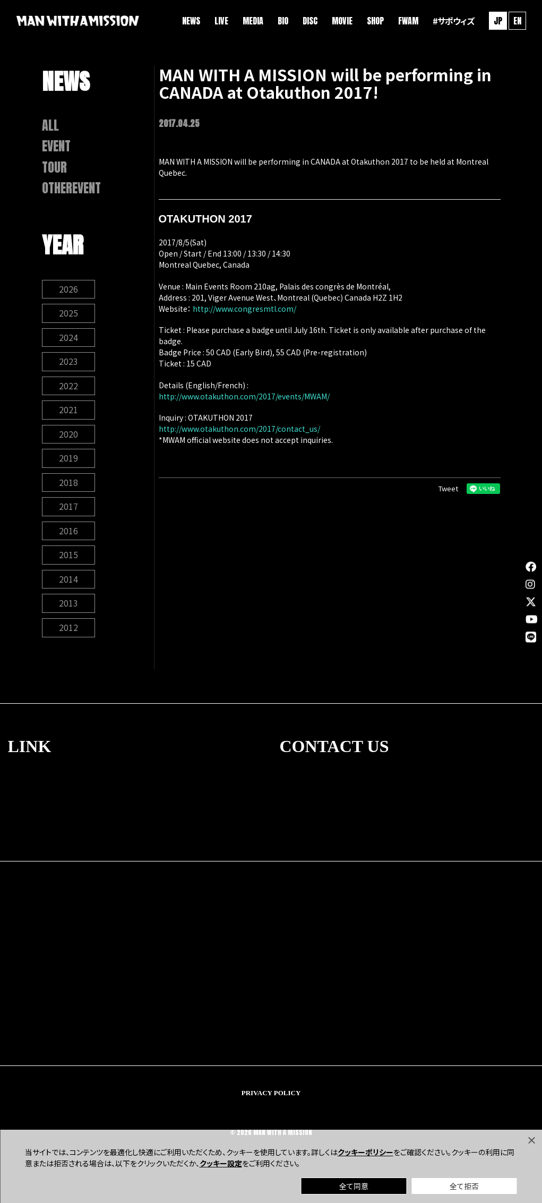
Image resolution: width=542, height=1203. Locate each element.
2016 (68, 536)
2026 (68, 292)
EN (516, 21)
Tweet (448, 488)
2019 (68, 463)
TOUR (54, 168)
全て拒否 (464, 1186)
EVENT (57, 147)
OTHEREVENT (72, 190)
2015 (68, 560)
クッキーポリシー (365, 1152)
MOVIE (341, 21)
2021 (68, 414)
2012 (68, 634)
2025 (68, 316)
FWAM (407, 21)
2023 (68, 365)
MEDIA (252, 21)
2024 (68, 341)
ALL (50, 125)
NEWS (190, 21)
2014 (68, 585)
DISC (309, 21)
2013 (68, 609)
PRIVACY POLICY (271, 1099)
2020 (68, 438)
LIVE (220, 21)
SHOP (374, 21)
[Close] (531, 1140)
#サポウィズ (452, 21)
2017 (68, 512)
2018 (68, 487)
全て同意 (353, 1186)
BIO (282, 21)
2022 (68, 389)
